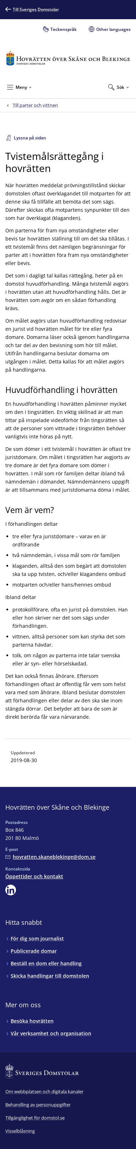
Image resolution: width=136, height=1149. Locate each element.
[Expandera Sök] (118, 87)
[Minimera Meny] (19, 87)
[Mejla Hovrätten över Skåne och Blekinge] (50, 857)
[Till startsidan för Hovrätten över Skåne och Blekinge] (68, 58)
